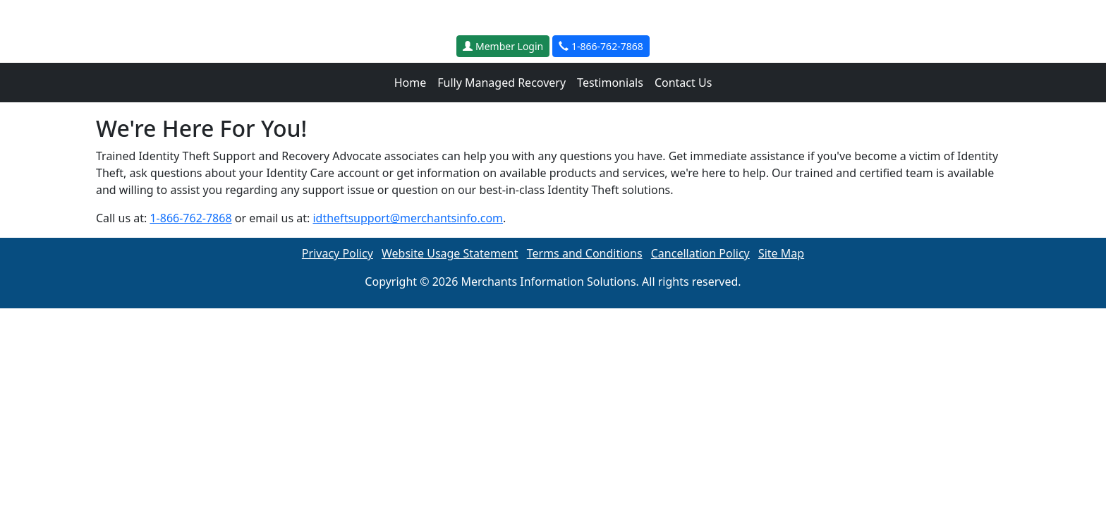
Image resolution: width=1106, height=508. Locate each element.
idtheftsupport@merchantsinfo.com (407, 218)
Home (410, 82)
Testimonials (610, 82)
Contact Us (683, 82)
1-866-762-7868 (601, 46)
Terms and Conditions (585, 253)
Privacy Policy (337, 253)
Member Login (503, 46)
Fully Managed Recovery (501, 82)
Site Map (781, 253)
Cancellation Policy (700, 253)
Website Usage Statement (450, 253)
